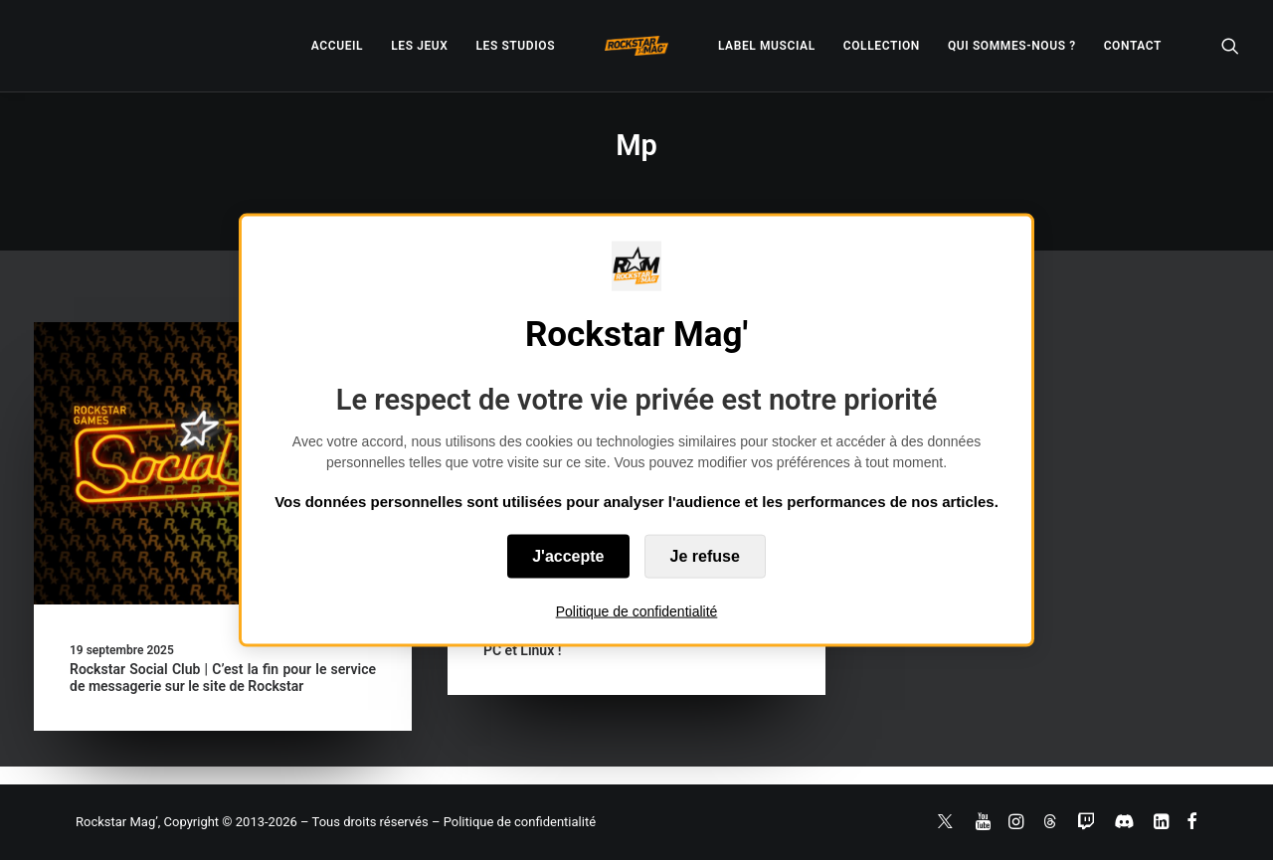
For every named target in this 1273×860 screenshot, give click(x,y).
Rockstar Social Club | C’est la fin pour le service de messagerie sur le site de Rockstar (223, 677)
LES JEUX (419, 46)
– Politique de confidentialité (514, 821)
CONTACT (1133, 46)
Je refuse (705, 556)
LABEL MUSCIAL (767, 46)
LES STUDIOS (515, 46)
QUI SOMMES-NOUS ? (1012, 46)
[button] (1230, 45)
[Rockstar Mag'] (636, 46)
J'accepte (568, 556)
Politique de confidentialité (637, 611)
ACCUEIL (337, 46)
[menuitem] (337, 45)
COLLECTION (881, 46)
